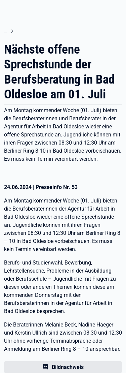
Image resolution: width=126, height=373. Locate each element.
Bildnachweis (68, 367)
